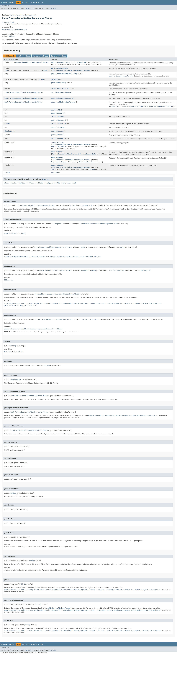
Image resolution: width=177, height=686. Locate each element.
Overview (4, 2)
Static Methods (23, 56)
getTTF (53, 138)
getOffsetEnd (56, 110)
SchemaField (82, 62)
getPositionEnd (57, 116)
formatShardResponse (59, 68)
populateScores (57, 142)
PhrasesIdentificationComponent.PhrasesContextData (74, 154)
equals (13, 183)
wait (63, 183)
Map (52, 146)
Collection (55, 162)
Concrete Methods (58, 56)
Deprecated (35, 2)
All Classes (5, 6)
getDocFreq (55, 83)
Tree (28, 2)
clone (6, 183)
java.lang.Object (8, 22)
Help (42, 2)
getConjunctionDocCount (61, 73)
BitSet (7, 123)
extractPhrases (57, 62)
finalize (21, 183)
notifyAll (56, 183)
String (67, 62)
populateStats (57, 158)
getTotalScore (57, 135)
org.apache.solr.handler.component (23, 15)
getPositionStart (58, 127)
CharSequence (9, 131)
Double (63, 146)
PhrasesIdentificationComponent (14, 29)
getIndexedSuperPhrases (61, 92)
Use (23, 2)
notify (47, 183)
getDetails (55, 79)
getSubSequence (57, 131)
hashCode (39, 183)
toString (54, 172)
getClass (30, 183)
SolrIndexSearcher (86, 162)
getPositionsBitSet (59, 123)
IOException (145, 270)
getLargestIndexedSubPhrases (63, 102)
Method (28, 8)
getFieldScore (57, 88)
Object (12, 36)
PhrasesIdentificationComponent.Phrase (31, 62)
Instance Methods (40, 56)
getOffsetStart (57, 113)
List (12, 62)
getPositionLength (58, 120)
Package (12, 2)
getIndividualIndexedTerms (62, 98)
